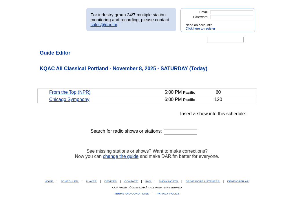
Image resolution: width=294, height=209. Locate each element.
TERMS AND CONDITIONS (132, 193)
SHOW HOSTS (168, 181)
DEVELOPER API (238, 181)
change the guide (120, 156)
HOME (49, 181)
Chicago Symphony (69, 99)
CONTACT (131, 181)
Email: (203, 12)
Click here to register (201, 28)
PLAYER (91, 181)
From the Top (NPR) (70, 92)
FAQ (148, 181)
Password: (200, 17)
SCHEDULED (70, 181)
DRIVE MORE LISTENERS (203, 181)
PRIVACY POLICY (168, 193)
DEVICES (110, 181)
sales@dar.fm (104, 24)
